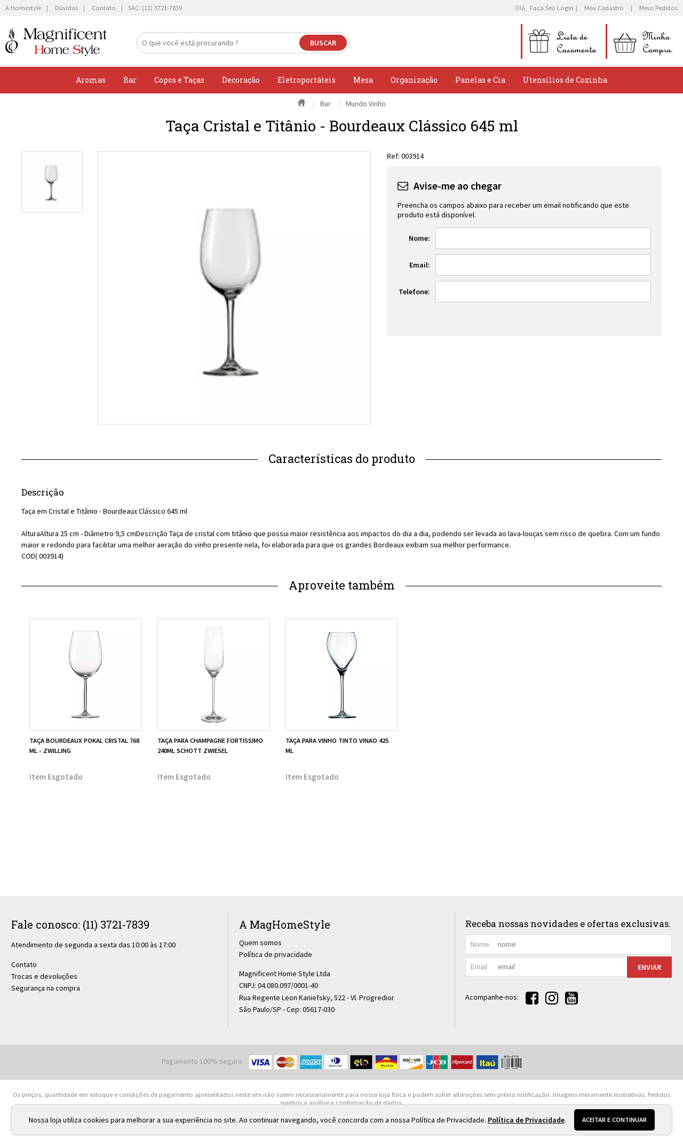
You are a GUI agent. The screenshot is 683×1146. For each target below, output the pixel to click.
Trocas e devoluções (44, 976)
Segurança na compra (45, 988)
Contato (24, 964)
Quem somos (260, 942)
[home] (56, 41)
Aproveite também (342, 585)
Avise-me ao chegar (458, 185)
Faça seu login (552, 8)
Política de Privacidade (526, 1120)
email (479, 966)
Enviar (649, 967)
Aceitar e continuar (614, 1120)
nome (480, 944)
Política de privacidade (275, 954)
